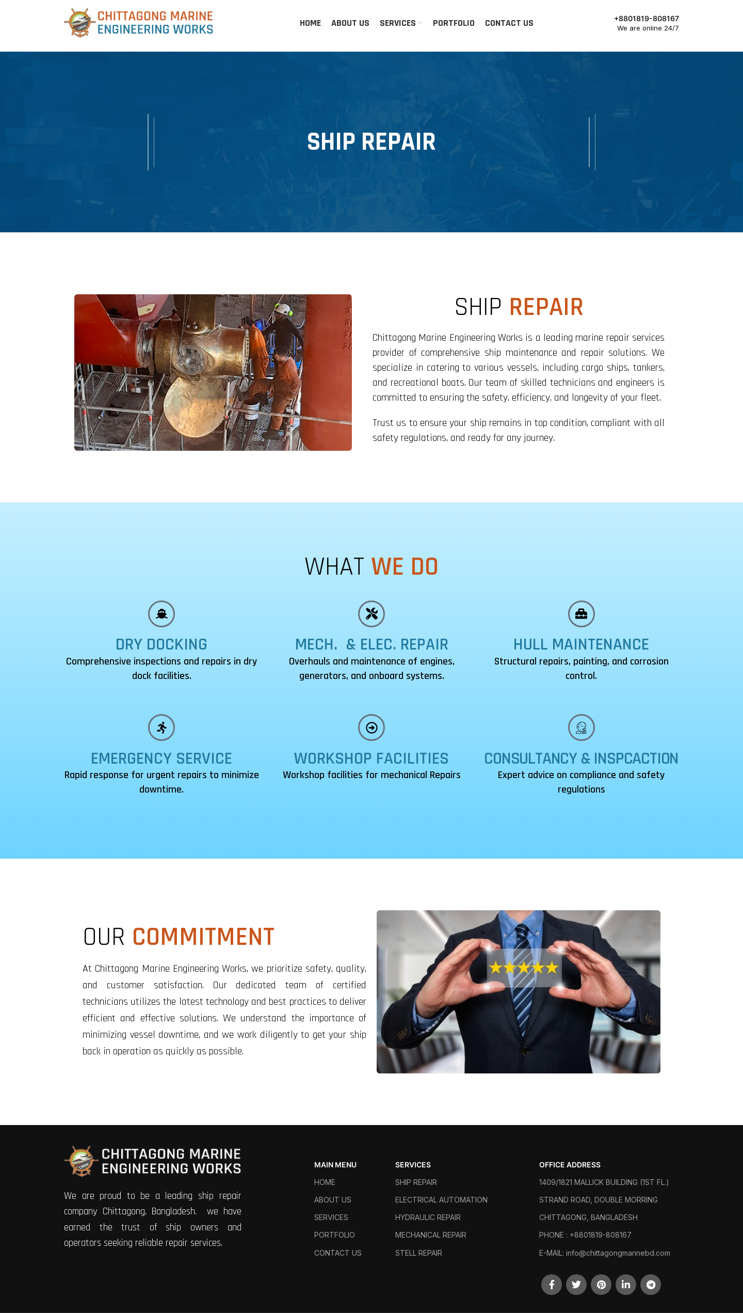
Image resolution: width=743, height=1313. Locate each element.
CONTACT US (338, 1252)
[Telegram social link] (650, 1284)
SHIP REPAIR (416, 1182)
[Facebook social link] (551, 1284)
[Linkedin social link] (626, 1284)
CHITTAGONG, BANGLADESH (588, 1217)
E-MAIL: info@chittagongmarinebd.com (604, 1252)
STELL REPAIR (418, 1252)
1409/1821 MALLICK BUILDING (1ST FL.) (604, 1182)
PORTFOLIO (334, 1234)
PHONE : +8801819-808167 (585, 1234)
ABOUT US (332, 1199)
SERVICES (331, 1217)
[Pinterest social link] (601, 1284)
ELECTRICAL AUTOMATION (441, 1199)
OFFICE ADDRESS (570, 1164)
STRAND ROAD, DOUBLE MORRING (598, 1199)
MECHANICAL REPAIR (430, 1234)
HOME (324, 1182)
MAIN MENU (335, 1164)
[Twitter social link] (576, 1284)
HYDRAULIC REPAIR (428, 1217)
